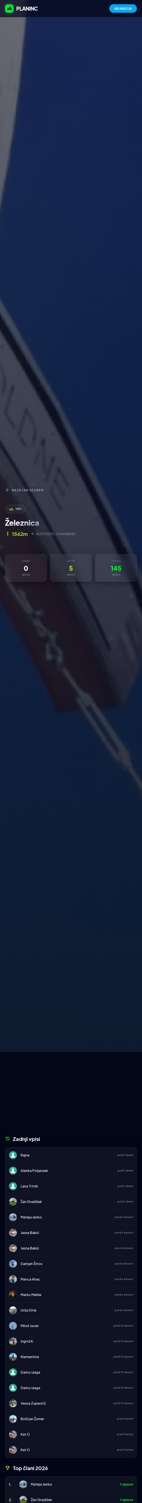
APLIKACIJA (123, 8)
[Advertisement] (71, 1095)
